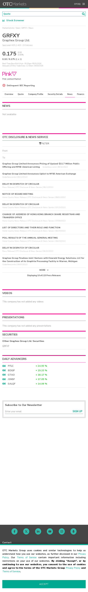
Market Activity (8, 28)
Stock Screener (13, 20)
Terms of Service (27, 557)
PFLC (10, 367)
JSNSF (11, 380)
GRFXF (5, 347)
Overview (8, 94)
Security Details (55, 94)
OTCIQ (77, 4)
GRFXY (24, 28)
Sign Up (77, 412)
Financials (81, 94)
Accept (44, 584)
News (70, 94)
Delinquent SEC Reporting (21, 86)
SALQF (11, 384)
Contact (6, 542)
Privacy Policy (73, 568)
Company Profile (35, 94)
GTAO (11, 375)
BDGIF (11, 371)
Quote (21, 94)
